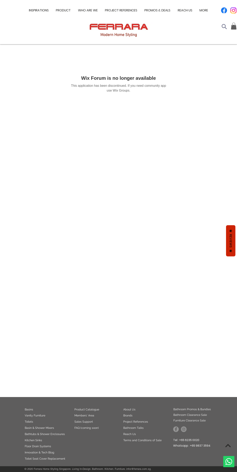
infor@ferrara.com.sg (138, 468)
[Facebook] (224, 10)
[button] (87, 10)
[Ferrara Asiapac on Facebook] (176, 429)
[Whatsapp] (228, 461)
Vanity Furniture (35, 415)
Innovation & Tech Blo (38, 452)
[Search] (224, 27)
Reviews (230, 240)
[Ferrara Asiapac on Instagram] (184, 429)
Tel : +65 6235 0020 (186, 440)
